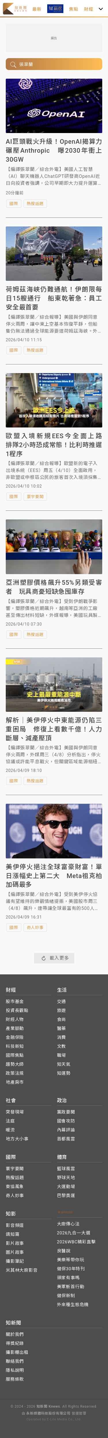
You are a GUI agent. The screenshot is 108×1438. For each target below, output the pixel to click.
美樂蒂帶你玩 (70, 1259)
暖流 (10, 1130)
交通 (61, 1001)
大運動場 (66, 1186)
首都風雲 (66, 1139)
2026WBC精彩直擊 (76, 1242)
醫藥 (61, 1028)
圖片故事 (15, 1252)
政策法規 (15, 1073)
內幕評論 (66, 1130)
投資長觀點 (17, 1010)
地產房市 (15, 1082)
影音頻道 (15, 1225)
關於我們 (15, 1334)
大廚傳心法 (68, 1224)
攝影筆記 (15, 1261)
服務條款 (15, 1379)
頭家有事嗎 (68, 1277)
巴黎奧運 (66, 1195)
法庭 (10, 1121)
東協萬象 (15, 1186)
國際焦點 (15, 1055)
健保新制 (66, 1295)
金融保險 (15, 1037)
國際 (14, 203)
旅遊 (61, 1010)
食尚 (61, 1019)
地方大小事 (17, 1139)
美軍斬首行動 (70, 1286)
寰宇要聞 (35, 496)
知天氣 (64, 1064)
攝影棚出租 (17, 1352)
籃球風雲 (66, 1168)
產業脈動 (15, 1028)
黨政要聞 (66, 1112)
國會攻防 (66, 1121)
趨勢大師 (15, 1064)
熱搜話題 (35, 203)
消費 (61, 1037)
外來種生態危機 (73, 1304)
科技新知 (15, 1046)
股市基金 (15, 1001)
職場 (61, 1055)
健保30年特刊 (71, 1268)
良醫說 (64, 1250)
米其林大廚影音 (22, 1270)
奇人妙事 (35, 927)
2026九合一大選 (73, 1233)
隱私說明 (15, 1370)
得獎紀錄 (15, 1343)
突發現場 (15, 1112)
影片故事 (15, 1243)
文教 (61, 1046)
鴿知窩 (12, 1234)
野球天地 (66, 1177)
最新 (36, 9)
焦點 (73, 9)
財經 (88, 9)
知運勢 (64, 1073)
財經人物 (15, 1019)
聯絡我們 (15, 1361)
